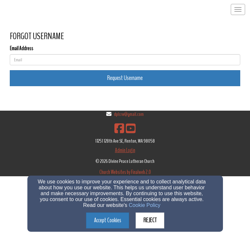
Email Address (21, 48)
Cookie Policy (144, 205)
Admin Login (125, 150)
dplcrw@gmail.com (129, 114)
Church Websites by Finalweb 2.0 (125, 172)
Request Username (125, 77)
